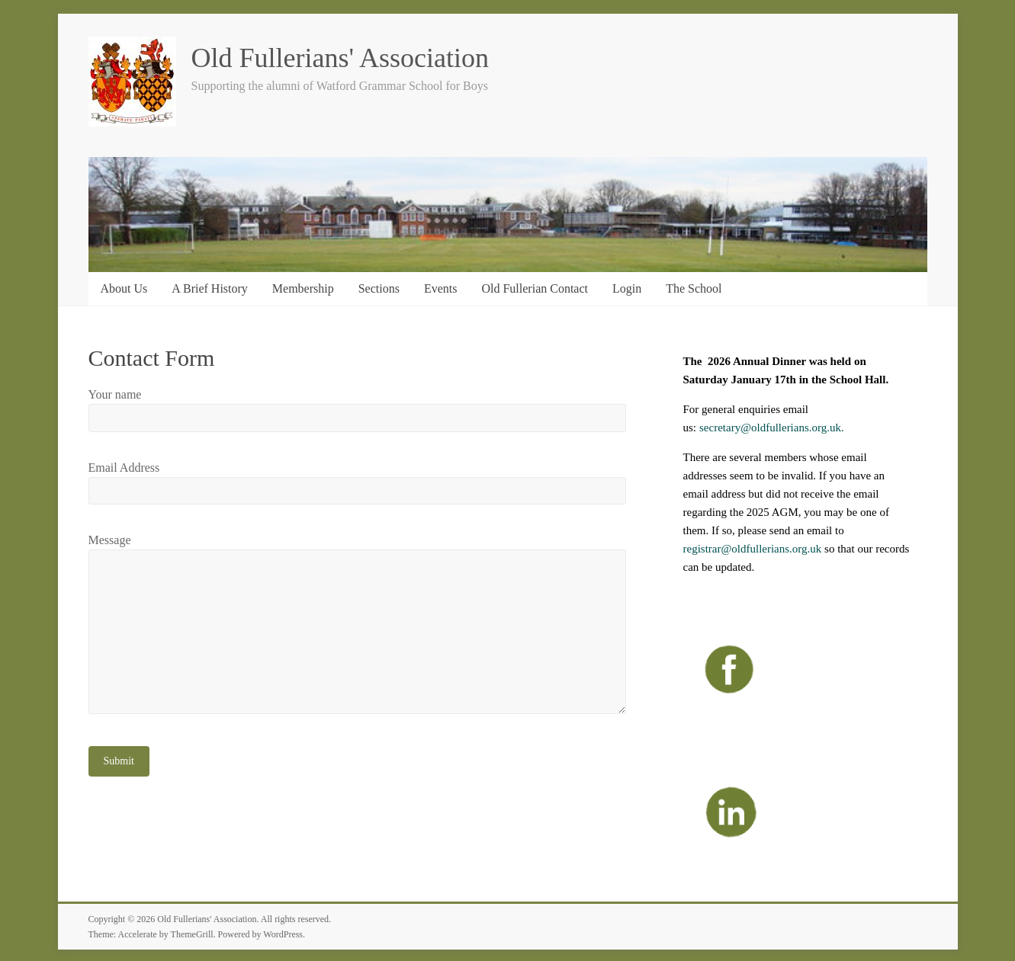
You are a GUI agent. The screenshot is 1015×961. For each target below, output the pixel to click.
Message (109, 539)
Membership (303, 288)
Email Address (124, 467)
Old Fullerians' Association (340, 58)
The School (693, 288)
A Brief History (210, 288)
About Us (124, 288)
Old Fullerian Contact (534, 288)
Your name (115, 394)
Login (626, 288)
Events (441, 288)
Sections (379, 288)
